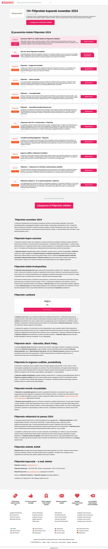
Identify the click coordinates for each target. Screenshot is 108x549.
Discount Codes (61, 530)
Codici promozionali (84, 528)
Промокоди (38, 533)
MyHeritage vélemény (15, 519)
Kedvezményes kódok (40, 530)
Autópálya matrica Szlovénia (84, 521)
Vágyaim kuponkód (37, 519)
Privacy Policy (62, 542)
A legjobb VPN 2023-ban (16, 513)
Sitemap (69, 542)
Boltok (44, 542)
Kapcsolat (74, 542)
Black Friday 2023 (14, 515)
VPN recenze (16, 533)
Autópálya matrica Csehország (85, 515)
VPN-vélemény (58, 513)
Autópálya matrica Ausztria (84, 513)
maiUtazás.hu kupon (37, 517)
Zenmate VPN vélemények (61, 521)
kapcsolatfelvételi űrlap (33, 471)
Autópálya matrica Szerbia (83, 519)
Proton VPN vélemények (61, 517)
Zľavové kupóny (38, 528)
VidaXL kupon (35, 521)
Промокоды (60, 528)
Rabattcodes (82, 533)
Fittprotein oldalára (54, 205)
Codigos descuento (84, 530)
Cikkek (48, 542)
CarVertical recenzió (15, 517)
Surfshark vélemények (60, 519)
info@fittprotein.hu (32, 465)
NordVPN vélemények (60, 515)
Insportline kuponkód (37, 515)
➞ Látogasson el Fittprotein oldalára (40, 22)
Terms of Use (54, 542)
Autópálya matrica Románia (84, 517)
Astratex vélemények (37, 513)
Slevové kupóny (16, 530)
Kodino (14, 528)
